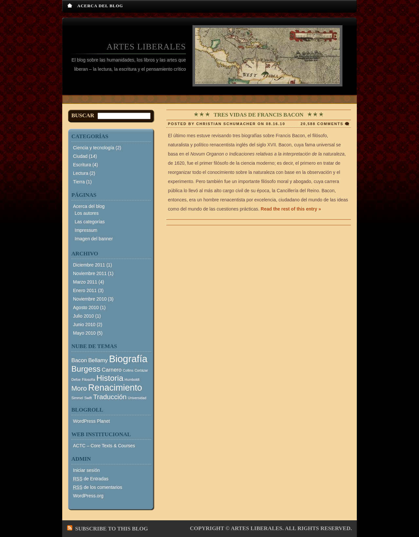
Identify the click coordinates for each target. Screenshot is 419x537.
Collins (128, 370)
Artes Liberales (146, 46)
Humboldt (132, 379)
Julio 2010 (83, 316)
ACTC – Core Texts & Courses (104, 445)
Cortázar (141, 370)
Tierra (79, 181)
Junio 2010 (84, 324)
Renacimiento (115, 388)
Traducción (109, 396)
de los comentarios (97, 487)
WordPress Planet (91, 421)
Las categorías (90, 221)
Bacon (79, 360)
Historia (110, 378)
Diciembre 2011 (89, 265)
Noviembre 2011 (90, 273)
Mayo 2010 (84, 333)
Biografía (128, 358)
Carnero (112, 370)
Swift (88, 398)
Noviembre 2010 (90, 299)
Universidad (137, 398)
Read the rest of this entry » (291, 209)
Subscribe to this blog (111, 529)
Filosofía (88, 379)
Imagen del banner (94, 238)
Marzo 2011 (85, 282)
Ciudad (80, 156)
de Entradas (90, 478)
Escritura (82, 164)
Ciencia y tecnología (93, 147)
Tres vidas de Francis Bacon (259, 115)
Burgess (85, 368)
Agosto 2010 (86, 307)
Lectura (80, 173)
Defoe (76, 379)
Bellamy (98, 360)
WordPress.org (88, 495)
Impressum (86, 230)
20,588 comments (322, 124)
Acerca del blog (100, 5)
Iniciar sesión (86, 470)
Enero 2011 (85, 290)
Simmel (77, 398)
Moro (79, 388)
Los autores (87, 213)
